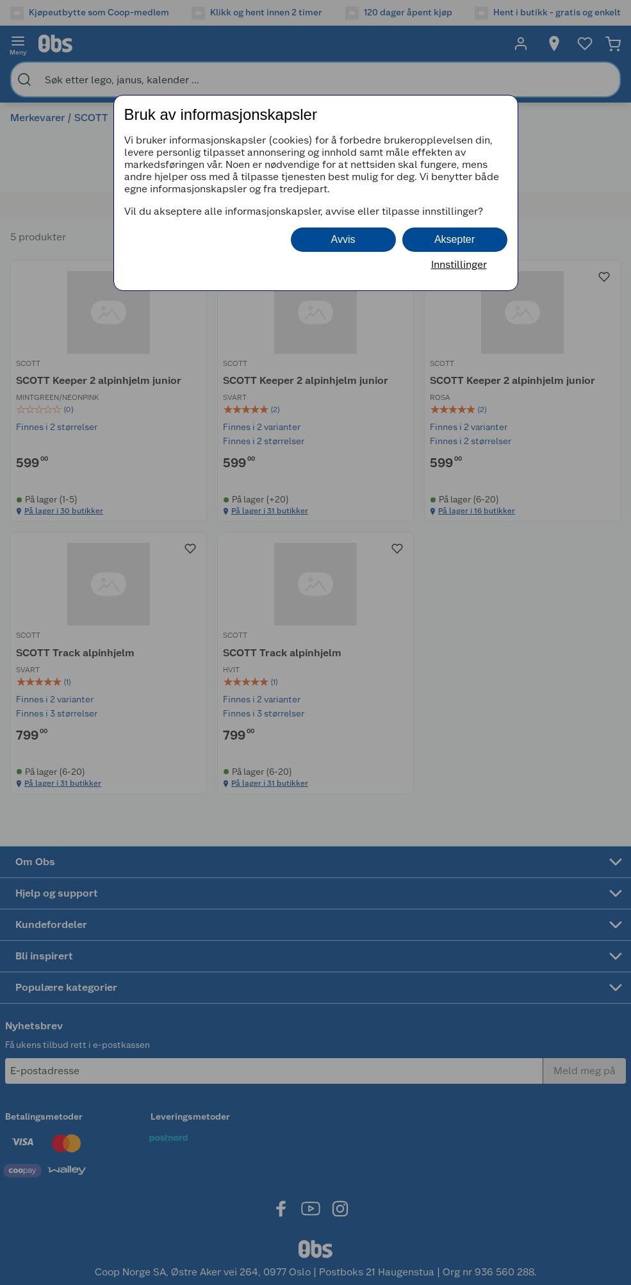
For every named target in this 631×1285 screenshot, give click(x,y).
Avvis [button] (343, 239)
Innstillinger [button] (459, 264)
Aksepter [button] (454, 239)
